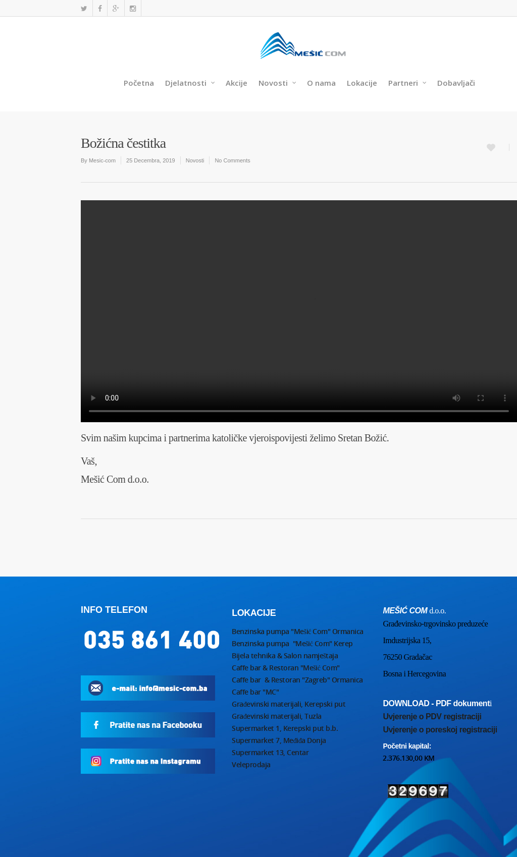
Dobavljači (456, 83)
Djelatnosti (190, 83)
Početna (139, 83)
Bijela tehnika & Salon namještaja (285, 655)
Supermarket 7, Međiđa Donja (279, 740)
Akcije (236, 83)
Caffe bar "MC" (255, 692)
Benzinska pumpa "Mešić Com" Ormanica (298, 631)
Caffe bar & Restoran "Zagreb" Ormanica (298, 679)
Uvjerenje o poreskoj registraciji (440, 729)
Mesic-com (102, 160)
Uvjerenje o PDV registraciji (432, 716)
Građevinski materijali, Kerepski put (288, 704)
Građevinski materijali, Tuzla (277, 716)
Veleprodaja (251, 764)
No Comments (232, 160)
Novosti (277, 83)
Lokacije (362, 83)
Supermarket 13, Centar (270, 752)
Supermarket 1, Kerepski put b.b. (285, 728)
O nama (321, 83)
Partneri (407, 83)
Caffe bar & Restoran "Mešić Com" (286, 667)
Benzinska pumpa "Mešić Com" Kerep (292, 643)
